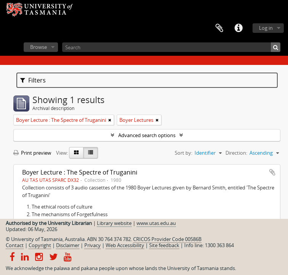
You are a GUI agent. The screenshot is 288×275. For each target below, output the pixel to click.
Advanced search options (146, 135)
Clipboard (219, 28)
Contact (15, 245)
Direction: (236, 152)
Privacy (92, 245)
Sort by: (183, 152)
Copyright (40, 245)
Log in (266, 27)
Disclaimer (67, 245)
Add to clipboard (272, 172)
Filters (33, 80)
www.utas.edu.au (156, 223)
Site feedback (164, 245)
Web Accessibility (125, 245)
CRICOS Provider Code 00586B (167, 239)
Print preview (32, 152)
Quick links (238, 28)
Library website (114, 223)
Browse (38, 47)
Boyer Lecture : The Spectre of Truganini (79, 172)
